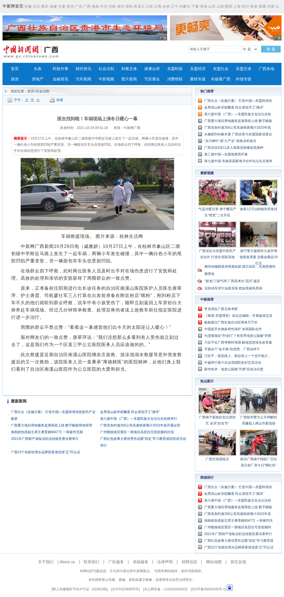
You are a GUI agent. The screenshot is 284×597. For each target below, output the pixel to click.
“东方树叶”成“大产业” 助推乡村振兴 (230, 141)
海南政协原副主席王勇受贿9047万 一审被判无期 (47, 432)
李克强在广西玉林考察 (221, 309)
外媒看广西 (220, 79)
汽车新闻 (83, 79)
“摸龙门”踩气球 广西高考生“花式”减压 (232, 281)
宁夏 (195, 6)
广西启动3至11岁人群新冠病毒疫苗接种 (233, 148)
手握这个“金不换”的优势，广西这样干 (232, 349)
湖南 (129, 6)
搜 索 (270, 49)
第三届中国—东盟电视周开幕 (226, 154)
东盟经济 (198, 69)
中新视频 (106, 79)
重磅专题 (198, 79)
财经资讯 (83, 69)
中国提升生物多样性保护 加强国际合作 (233, 329)
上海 (237, 6)
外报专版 (243, 79)
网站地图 (214, 562)
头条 (38, 69)
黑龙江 (139, 6)
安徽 (28, 6)
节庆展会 (152, 79)
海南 (95, 6)
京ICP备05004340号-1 (208, 589)
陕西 (228, 6)
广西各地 (266, 69)
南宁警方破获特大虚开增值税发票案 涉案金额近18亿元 (259, 257)
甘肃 (62, 6)
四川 (245, 6)
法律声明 (165, 562)
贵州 (70, 6)
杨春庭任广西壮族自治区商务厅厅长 (231, 322)
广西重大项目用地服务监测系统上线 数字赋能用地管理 (51, 425)
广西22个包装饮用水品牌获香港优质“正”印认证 (45, 452)
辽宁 (174, 6)
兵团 (271, 6)
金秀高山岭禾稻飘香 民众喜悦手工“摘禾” (130, 412)
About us (67, 562)
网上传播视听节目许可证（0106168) (79, 589)
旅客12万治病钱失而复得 (258, 209)
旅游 (15, 79)
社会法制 (106, 69)
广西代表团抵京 (217, 459)
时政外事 (60, 69)
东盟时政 (175, 69)
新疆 (262, 6)
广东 (78, 6)
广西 (87, 6)
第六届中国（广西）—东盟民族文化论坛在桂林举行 (138, 419)
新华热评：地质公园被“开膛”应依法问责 (233, 369)
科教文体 (129, 69)
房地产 (38, 79)
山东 (212, 6)
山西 (220, 6)
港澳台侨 (152, 69)
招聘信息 (189, 562)
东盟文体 (243, 69)
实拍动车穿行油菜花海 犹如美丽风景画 (233, 288)
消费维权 (175, 79)
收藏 (59, 100)
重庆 (45, 6)
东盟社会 (220, 69)
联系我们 (91, 562)
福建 (53, 6)
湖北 (120, 6)
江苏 (149, 6)
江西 (158, 6)
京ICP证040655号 (125, 589)
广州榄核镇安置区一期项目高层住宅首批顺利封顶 (137, 432)
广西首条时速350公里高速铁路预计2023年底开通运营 (140, 425)
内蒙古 (184, 6)
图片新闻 (129, 79)
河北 (103, 6)
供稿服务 (140, 562)
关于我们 (46, 562)
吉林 (166, 6)
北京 (36, 6)
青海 (203, 6)
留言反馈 (238, 562)
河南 (112, 6)
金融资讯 (60, 79)
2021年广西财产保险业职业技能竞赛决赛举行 (45, 439)
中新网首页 (13, 6)
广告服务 (116, 562)
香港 (253, 6)
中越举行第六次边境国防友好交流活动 (232, 363)
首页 (15, 69)
